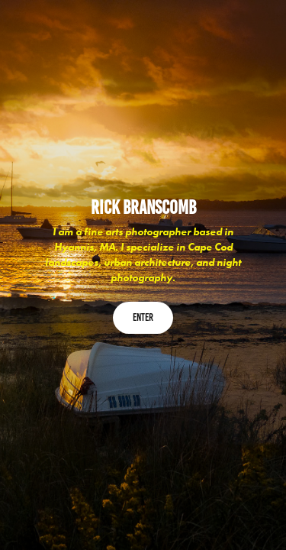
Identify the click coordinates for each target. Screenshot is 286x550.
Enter (143, 317)
